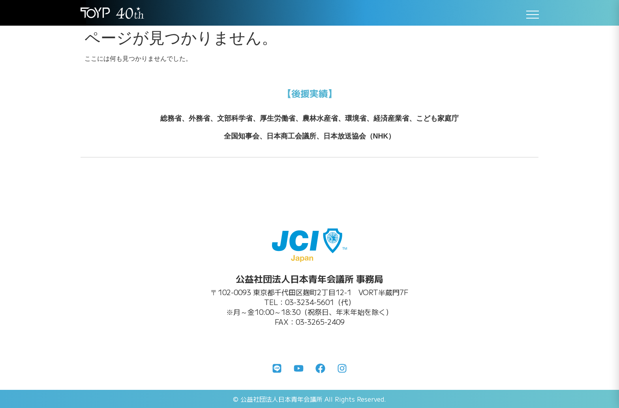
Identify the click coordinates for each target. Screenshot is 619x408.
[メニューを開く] (532, 14)
